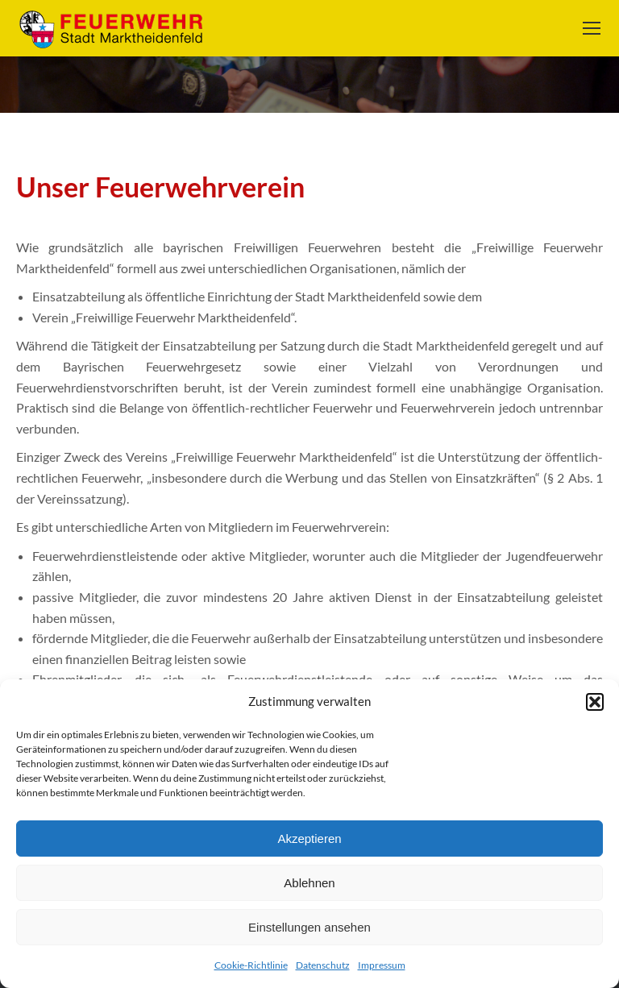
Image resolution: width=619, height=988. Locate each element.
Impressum (381, 965)
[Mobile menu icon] (591, 28)
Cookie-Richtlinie (251, 965)
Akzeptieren (309, 838)
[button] (595, 702)
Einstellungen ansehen (309, 927)
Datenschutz (323, 965)
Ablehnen (309, 883)
